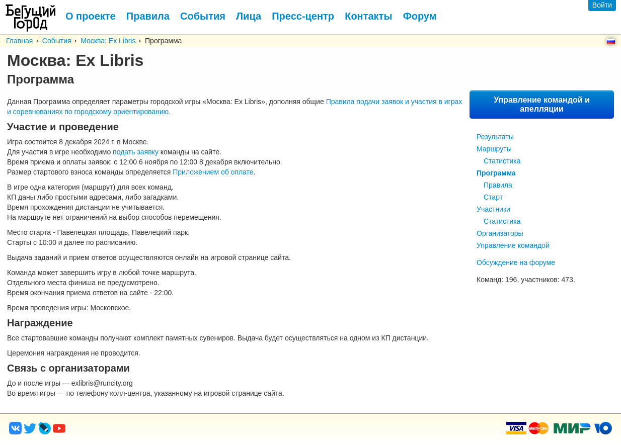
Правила (498, 185)
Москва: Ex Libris (108, 41)
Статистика (502, 161)
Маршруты (494, 149)
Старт (493, 197)
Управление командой (513, 245)
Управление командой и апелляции (542, 104)
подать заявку (136, 152)
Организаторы (500, 233)
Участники (493, 209)
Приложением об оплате (213, 172)
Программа (496, 173)
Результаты (495, 137)
